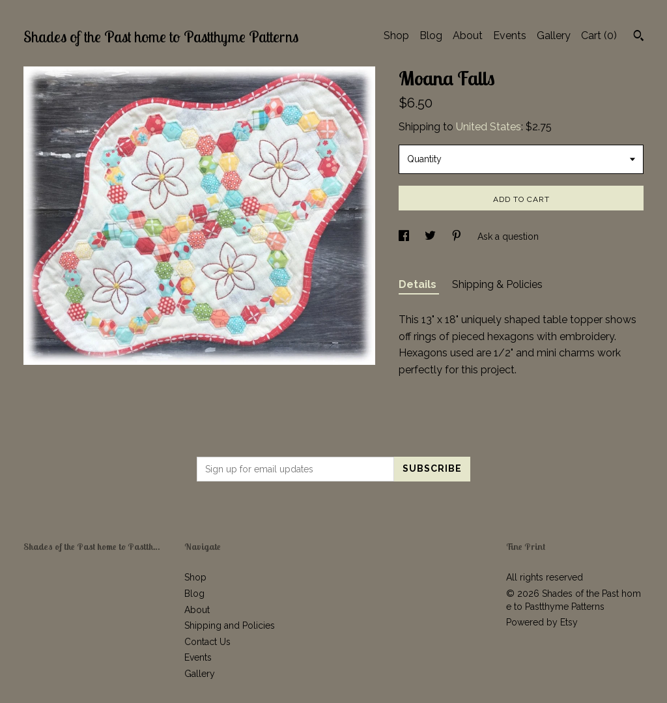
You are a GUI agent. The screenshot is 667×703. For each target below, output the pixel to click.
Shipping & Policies (497, 284)
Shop (396, 35)
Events (509, 35)
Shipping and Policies (229, 625)
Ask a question (508, 236)
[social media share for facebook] (405, 236)
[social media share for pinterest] (457, 236)
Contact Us (207, 642)
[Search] (639, 37)
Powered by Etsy (542, 622)
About (468, 35)
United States (488, 127)
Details (419, 284)
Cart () (599, 35)
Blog (430, 35)
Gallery (554, 35)
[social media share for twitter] (431, 236)
